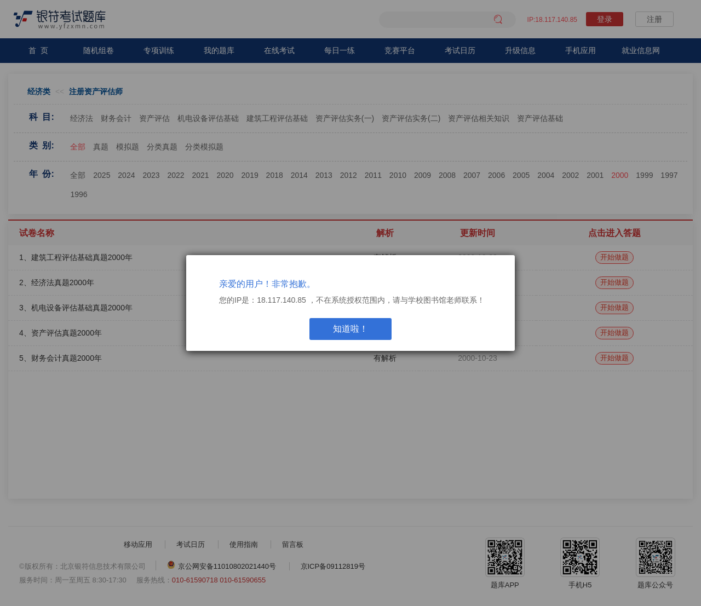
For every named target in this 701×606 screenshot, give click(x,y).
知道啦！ (350, 328)
